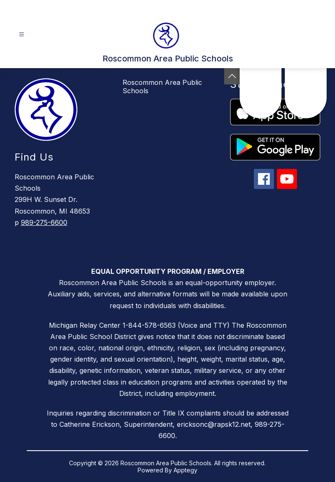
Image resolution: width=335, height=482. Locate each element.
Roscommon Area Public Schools (162, 86)
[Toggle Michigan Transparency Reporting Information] (232, 76)
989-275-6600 (44, 222)
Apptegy (185, 470)
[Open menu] (21, 34)
